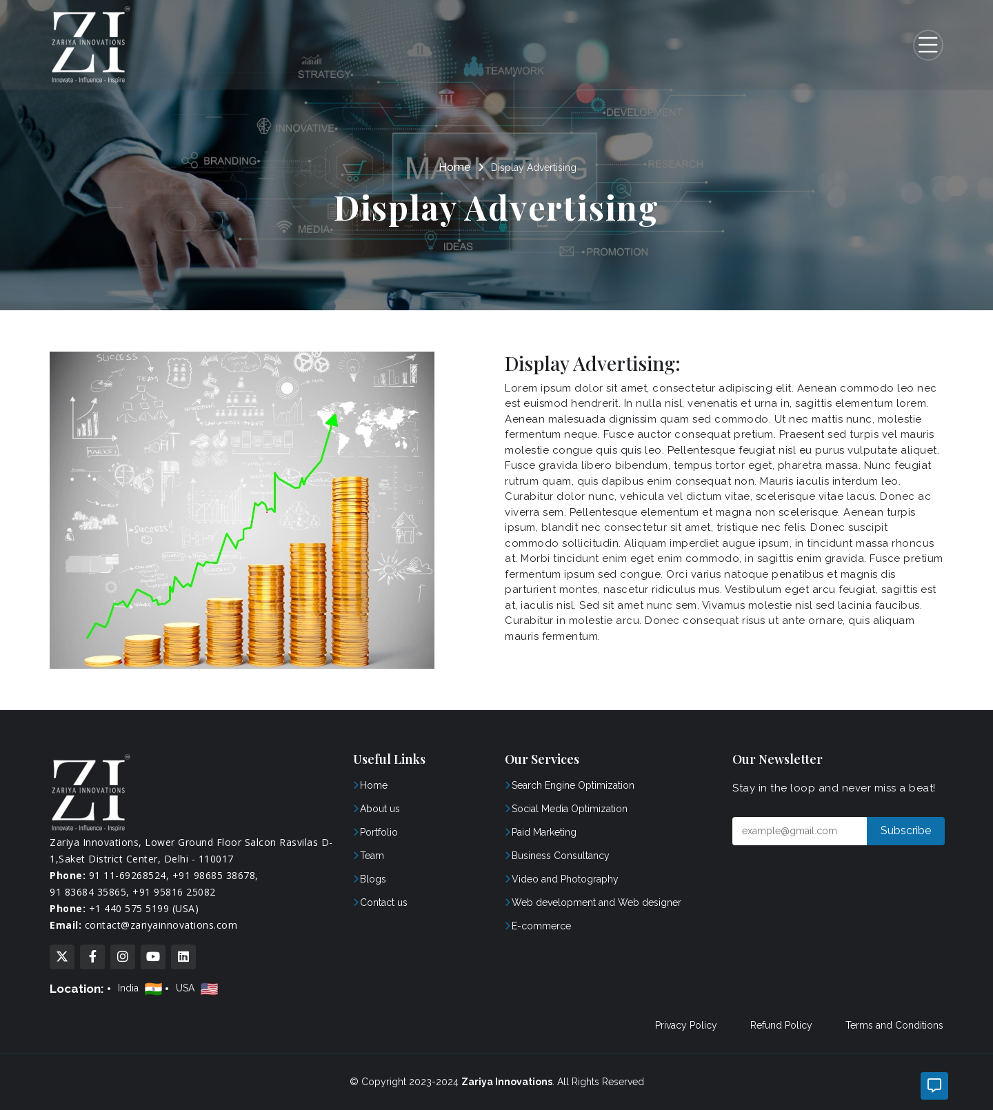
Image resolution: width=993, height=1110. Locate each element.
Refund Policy (781, 1025)
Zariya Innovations (506, 1081)
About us (380, 809)
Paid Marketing (544, 832)
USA (198, 987)
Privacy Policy (686, 1025)
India (142, 987)
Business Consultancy (561, 855)
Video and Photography (565, 879)
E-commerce (541, 926)
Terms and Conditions (894, 1025)
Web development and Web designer (596, 902)
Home (455, 167)
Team (372, 855)
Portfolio (379, 832)
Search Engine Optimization (573, 785)
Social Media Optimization (570, 809)
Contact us (384, 902)
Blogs (373, 879)
